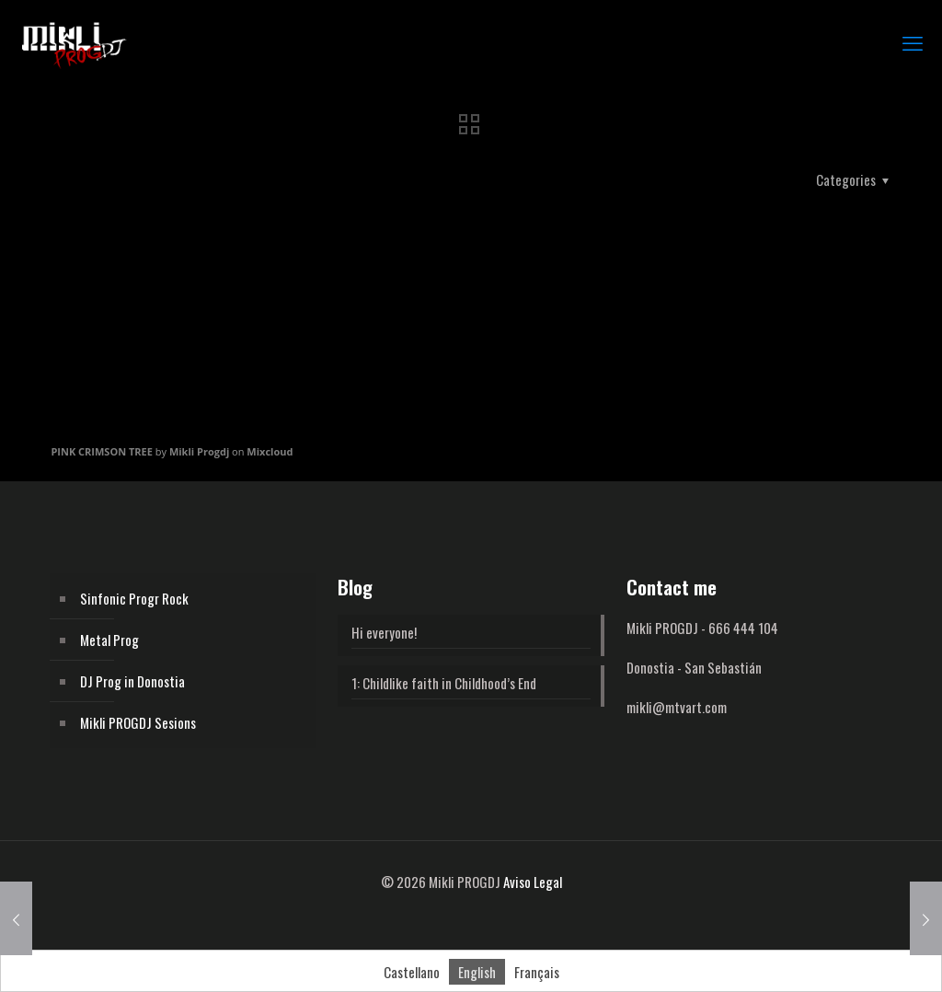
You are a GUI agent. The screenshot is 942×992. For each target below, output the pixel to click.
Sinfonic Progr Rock (134, 598)
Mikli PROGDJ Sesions (138, 722)
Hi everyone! (384, 632)
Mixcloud (270, 451)
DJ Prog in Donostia (132, 681)
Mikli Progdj (199, 451)
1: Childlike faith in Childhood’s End (443, 683)
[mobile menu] (912, 41)
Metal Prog (109, 639)
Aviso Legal (532, 881)
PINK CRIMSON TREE (102, 451)
